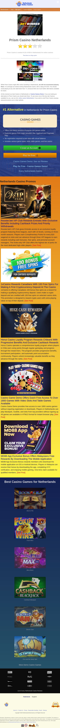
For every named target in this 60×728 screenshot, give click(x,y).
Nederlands (26, 696)
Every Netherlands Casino (30, 173)
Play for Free (31, 155)
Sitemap (45, 710)
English (18, 9)
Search (40, 710)
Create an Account (31, 148)
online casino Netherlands (26, 98)
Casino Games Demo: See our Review (30, 164)
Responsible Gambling (33, 710)
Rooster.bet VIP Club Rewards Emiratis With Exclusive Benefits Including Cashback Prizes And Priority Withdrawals (29, 223)
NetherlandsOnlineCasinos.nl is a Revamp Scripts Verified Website (22, 722)
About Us (15, 710)
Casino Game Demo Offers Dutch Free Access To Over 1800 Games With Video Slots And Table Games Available (29, 400)
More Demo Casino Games (30, 665)
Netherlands (5, 9)
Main (12, 9)
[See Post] (36, 245)
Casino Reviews (27, 9)
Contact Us (20, 710)
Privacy (25, 710)
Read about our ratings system (30, 55)
